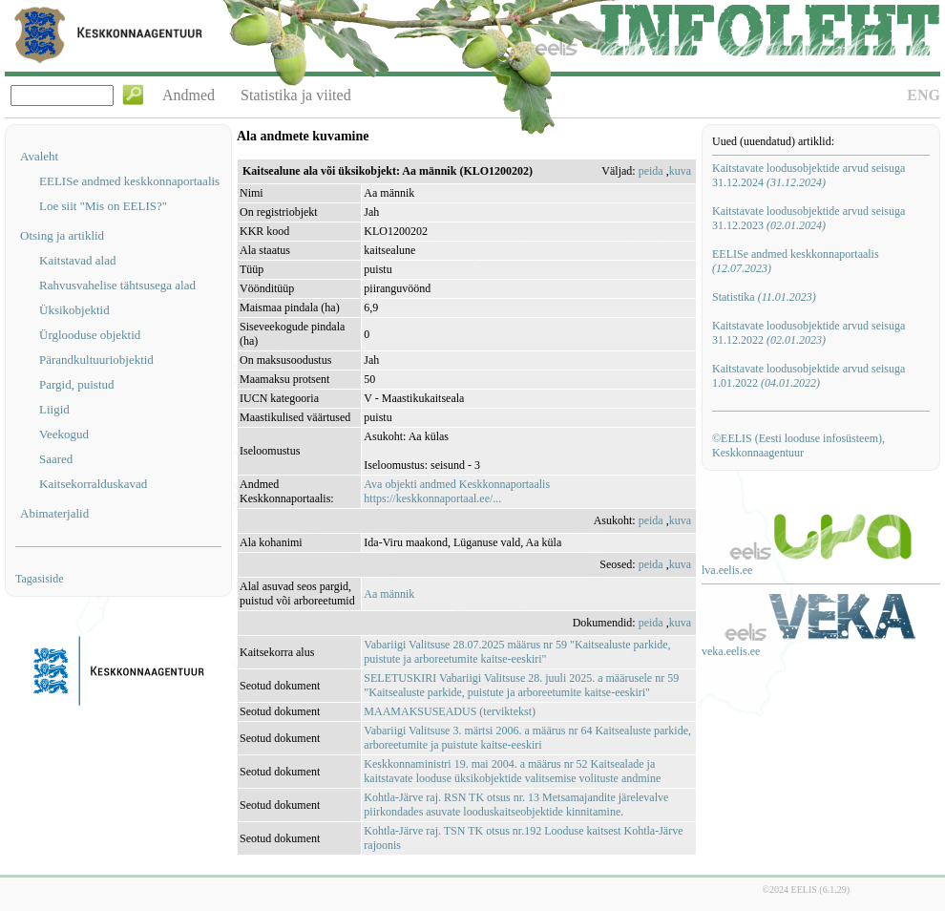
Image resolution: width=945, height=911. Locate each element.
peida (651, 171)
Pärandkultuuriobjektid (96, 359)
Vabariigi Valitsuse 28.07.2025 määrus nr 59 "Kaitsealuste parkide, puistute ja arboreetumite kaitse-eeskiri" (517, 652)
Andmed (188, 95)
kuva (680, 171)
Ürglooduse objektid (89, 335)
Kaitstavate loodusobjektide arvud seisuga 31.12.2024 (808, 175)
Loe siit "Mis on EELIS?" (103, 206)
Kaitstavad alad (77, 260)
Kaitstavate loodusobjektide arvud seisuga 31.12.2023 (808, 218)
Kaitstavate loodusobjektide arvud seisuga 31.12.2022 (808, 333)
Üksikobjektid (74, 310)
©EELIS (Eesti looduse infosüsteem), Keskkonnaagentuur (798, 445)
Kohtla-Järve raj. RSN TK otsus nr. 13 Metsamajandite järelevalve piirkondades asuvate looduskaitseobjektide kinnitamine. (516, 804)
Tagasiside (39, 578)
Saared (56, 459)
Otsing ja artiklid (62, 235)
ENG (923, 95)
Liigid (54, 409)
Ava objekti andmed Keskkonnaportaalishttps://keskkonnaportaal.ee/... (457, 491)
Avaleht (39, 156)
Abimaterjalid (54, 513)
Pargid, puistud (77, 384)
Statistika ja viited (296, 95)
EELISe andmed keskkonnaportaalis (129, 181)
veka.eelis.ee (731, 651)
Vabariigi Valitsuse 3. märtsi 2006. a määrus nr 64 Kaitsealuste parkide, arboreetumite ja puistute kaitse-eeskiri (527, 738)
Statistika (764, 297)
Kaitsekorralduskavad (93, 484)
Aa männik (389, 594)
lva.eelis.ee (727, 570)
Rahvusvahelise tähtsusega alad (117, 285)
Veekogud (64, 434)
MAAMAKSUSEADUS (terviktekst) (450, 711)
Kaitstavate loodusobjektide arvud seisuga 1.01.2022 (808, 376)
